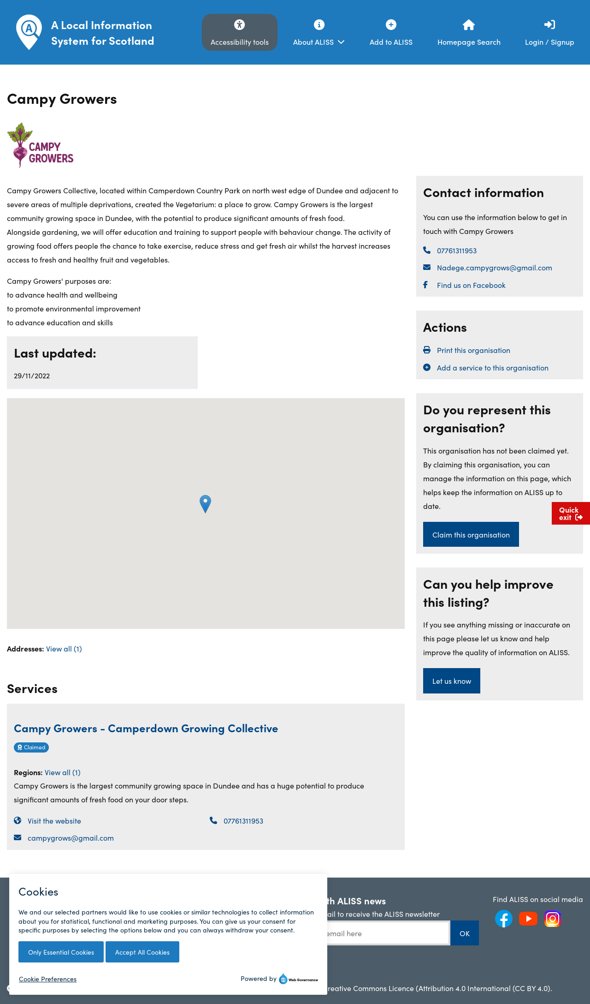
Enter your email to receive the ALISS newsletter (360, 913)
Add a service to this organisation (493, 367)
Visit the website (54, 820)
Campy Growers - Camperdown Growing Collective (146, 727)
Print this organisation (473, 350)
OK (465, 933)
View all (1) (64, 648)
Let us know (451, 680)
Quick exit (571, 513)
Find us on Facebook (471, 285)
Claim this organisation (471, 534)
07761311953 (243, 820)
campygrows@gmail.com (71, 837)
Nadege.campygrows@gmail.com (494, 267)
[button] (205, 504)
